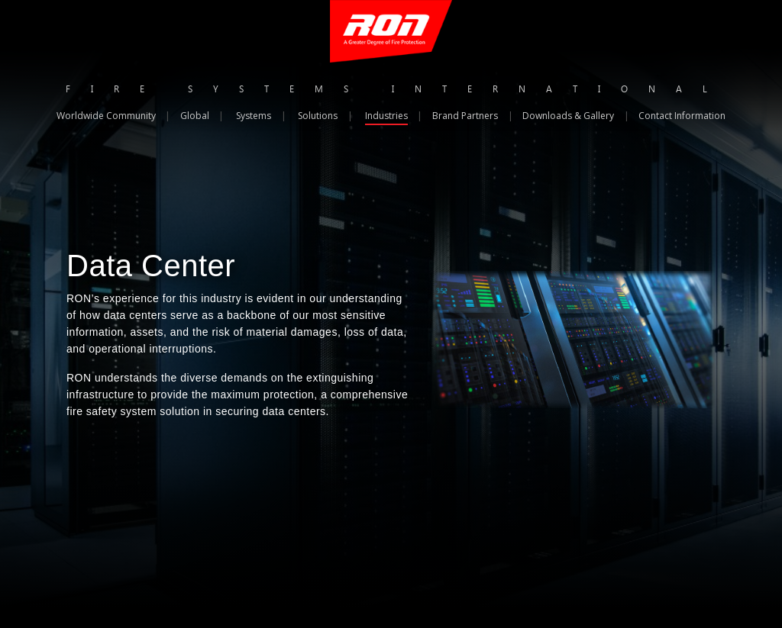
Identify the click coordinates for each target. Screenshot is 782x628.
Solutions (318, 115)
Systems (253, 115)
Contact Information (681, 115)
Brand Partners (465, 115)
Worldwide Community (106, 115)
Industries (386, 115)
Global (194, 115)
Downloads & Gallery (568, 115)
